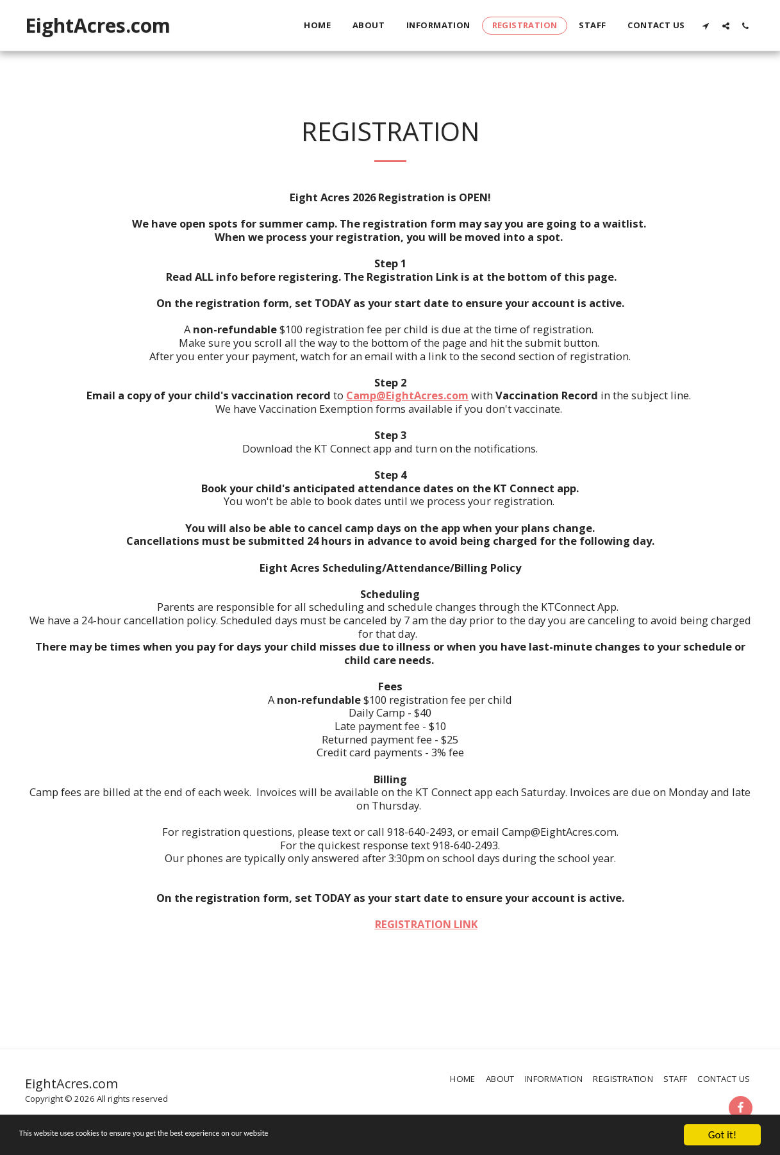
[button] (706, 25)
